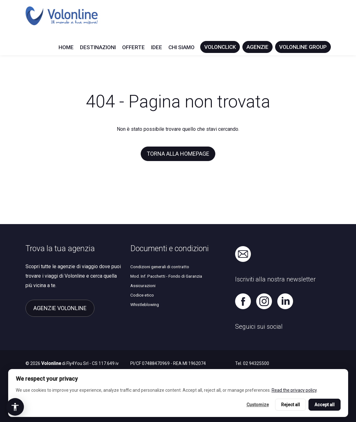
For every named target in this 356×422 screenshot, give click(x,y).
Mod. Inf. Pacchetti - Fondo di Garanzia (166, 276)
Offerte (133, 47)
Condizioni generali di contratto (159, 266)
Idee (156, 47)
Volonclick (220, 47)
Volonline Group (303, 47)
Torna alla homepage (178, 153)
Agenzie (257, 47)
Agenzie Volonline (60, 308)
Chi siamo (181, 47)
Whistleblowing (144, 304)
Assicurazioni (142, 285)
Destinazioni (98, 47)
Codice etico (142, 295)
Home (66, 47)
